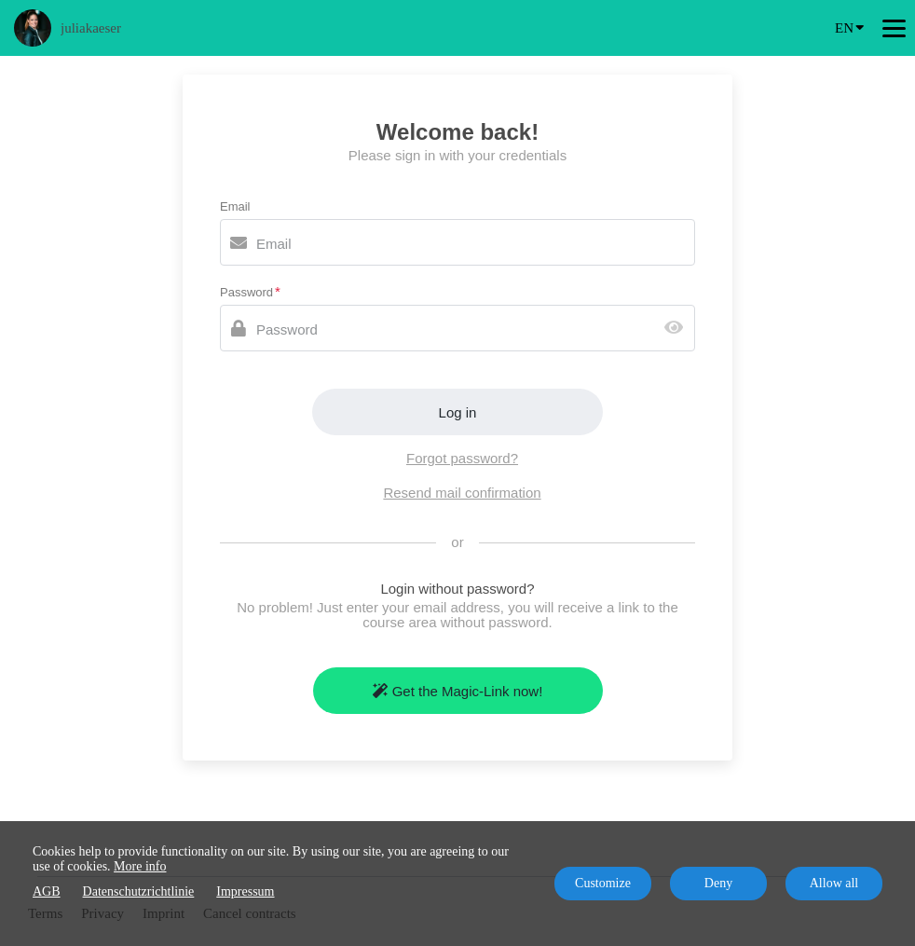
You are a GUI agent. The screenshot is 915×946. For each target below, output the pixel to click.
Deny (718, 883)
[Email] (457, 242)
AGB (47, 891)
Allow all (834, 883)
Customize (603, 883)
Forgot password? (462, 458)
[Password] (457, 328)
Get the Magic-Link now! (458, 691)
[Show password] (678, 328)
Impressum (245, 891)
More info (140, 866)
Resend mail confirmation (461, 492)
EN (849, 26)
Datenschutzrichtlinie (139, 891)
